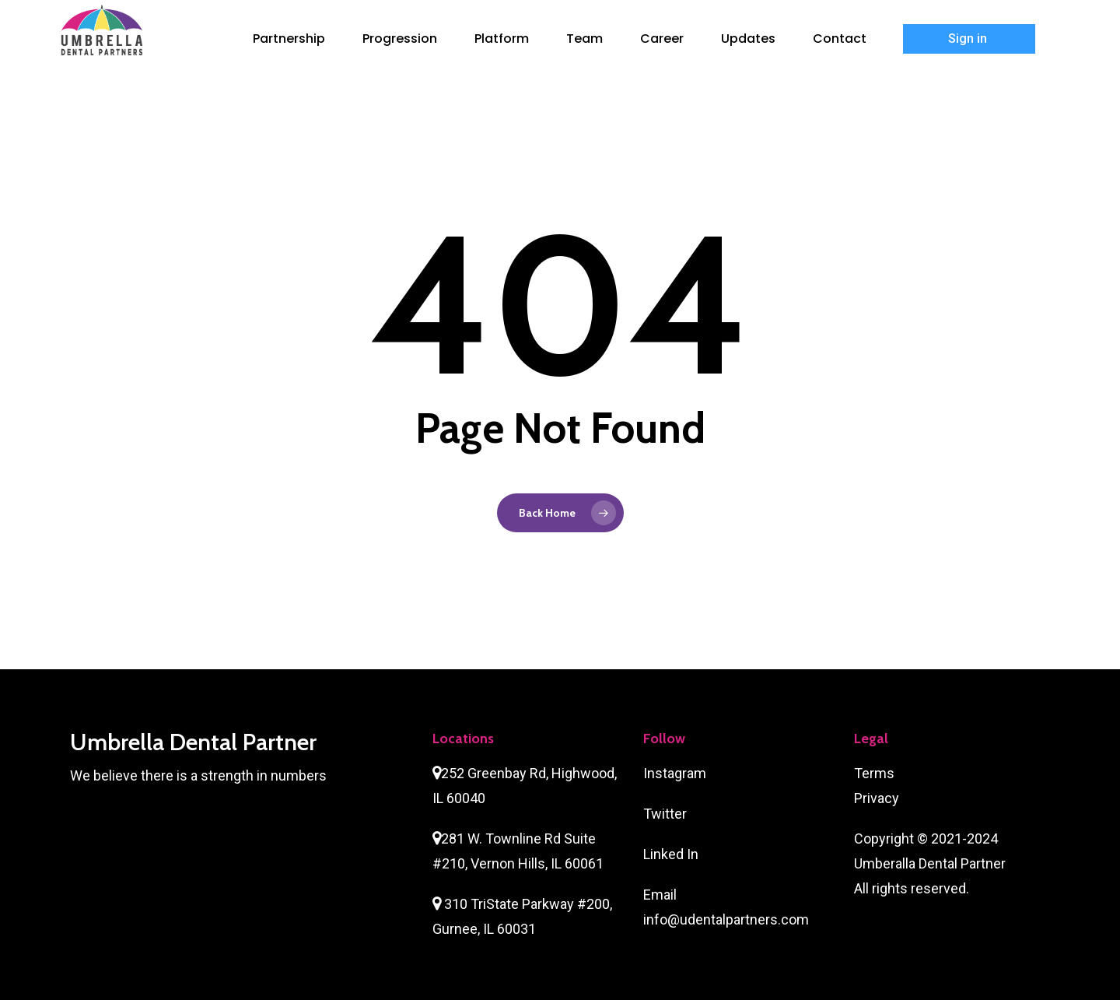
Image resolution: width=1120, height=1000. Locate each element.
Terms (874, 773)
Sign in (969, 38)
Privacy (876, 798)
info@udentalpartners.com (726, 919)
